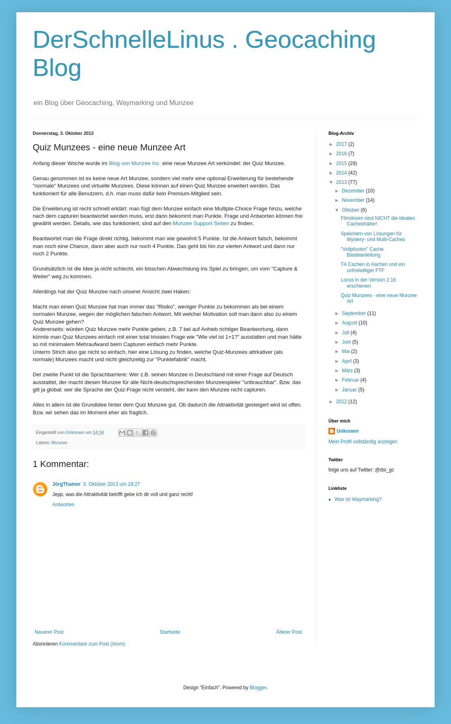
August (350, 323)
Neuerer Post (49, 632)
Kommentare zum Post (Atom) (92, 644)
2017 (342, 144)
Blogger (258, 687)
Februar (351, 380)
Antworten (63, 504)
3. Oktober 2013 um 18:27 (111, 484)
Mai (346, 351)
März (348, 370)
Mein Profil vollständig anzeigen (362, 442)
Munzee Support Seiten (201, 223)
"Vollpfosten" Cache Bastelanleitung (362, 252)
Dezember (354, 191)
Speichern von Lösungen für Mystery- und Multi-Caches (373, 236)
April (347, 361)
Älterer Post (289, 632)
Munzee (59, 442)
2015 (342, 163)
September (354, 313)
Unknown (348, 431)
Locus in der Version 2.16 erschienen (368, 282)
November (354, 200)
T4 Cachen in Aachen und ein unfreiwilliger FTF (373, 267)
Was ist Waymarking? (358, 499)
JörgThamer (66, 484)
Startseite (170, 632)
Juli (346, 332)
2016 (342, 153)
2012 (342, 401)
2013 (342, 182)
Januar (350, 390)
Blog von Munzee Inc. (135, 163)
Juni (347, 342)
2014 (342, 173)
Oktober (351, 210)
